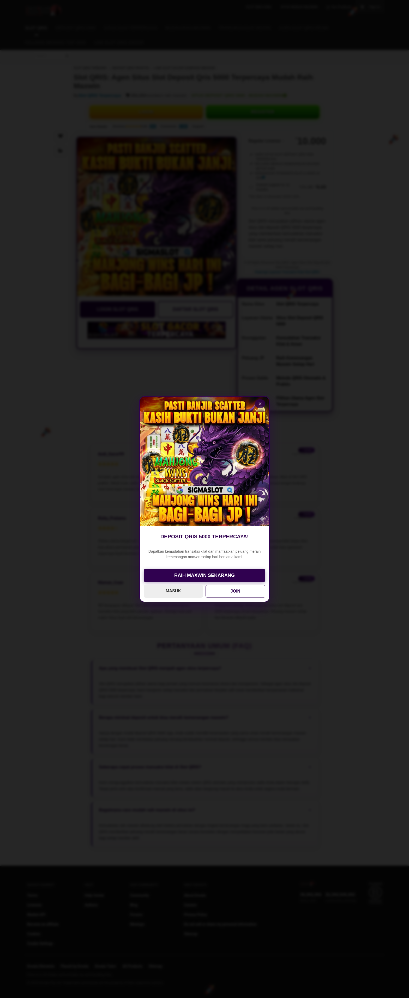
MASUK (173, 591)
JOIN (235, 591)
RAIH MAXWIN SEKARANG (204, 575)
